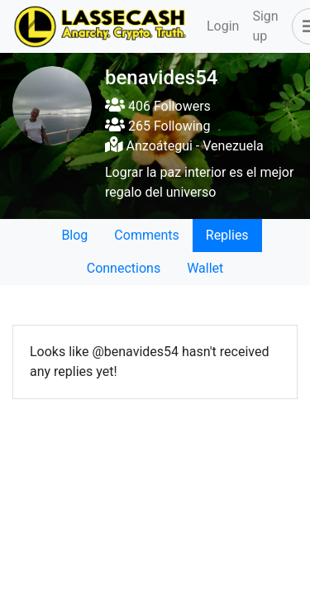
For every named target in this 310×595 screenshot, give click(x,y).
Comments (146, 235)
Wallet (205, 268)
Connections (123, 268)
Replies (227, 235)
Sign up (265, 26)
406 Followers (158, 106)
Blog (74, 235)
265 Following (157, 126)
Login (223, 26)
